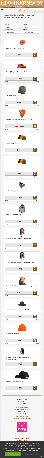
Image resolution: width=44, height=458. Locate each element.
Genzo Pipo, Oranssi (12, 167)
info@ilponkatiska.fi (22, 411)
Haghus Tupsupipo (11, 190)
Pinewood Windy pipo (12, 333)
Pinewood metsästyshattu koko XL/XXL (18, 309)
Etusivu (6, 15)
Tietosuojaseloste (22, 440)
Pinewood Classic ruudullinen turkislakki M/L (19, 238)
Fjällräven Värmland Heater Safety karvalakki (19, 119)
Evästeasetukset (39, 456)
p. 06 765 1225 (22, 6)
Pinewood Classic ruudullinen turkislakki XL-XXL (20, 262)
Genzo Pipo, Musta (11, 143)
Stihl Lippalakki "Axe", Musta (14, 381)
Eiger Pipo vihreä (11, 95)
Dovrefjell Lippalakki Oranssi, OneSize (17, 72)
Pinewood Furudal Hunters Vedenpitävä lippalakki (21, 286)
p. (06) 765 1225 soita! (22, 407)
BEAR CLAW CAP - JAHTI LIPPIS (15, 48)
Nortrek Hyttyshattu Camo (14, 214)
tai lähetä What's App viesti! (22, 409)
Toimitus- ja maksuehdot (22, 438)
